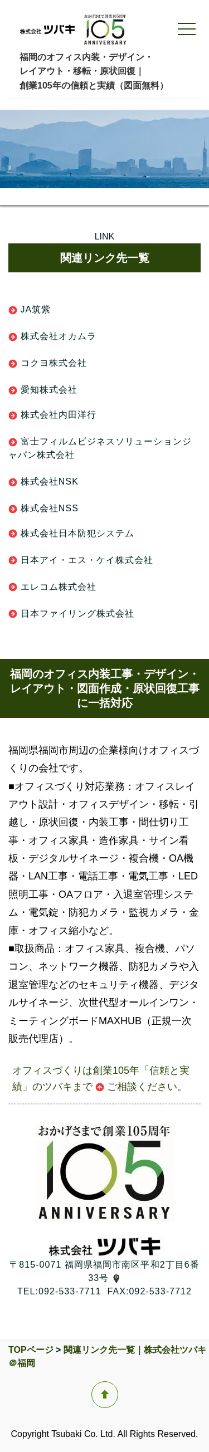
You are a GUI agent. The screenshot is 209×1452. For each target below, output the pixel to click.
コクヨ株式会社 (47, 363)
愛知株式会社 (42, 389)
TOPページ (31, 1350)
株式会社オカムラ (52, 336)
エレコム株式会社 (52, 586)
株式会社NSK (43, 481)
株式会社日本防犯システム (71, 533)
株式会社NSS (43, 508)
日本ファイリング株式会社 (71, 613)
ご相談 (116, 1086)
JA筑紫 (29, 309)
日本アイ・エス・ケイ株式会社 (80, 560)
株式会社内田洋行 (52, 414)
